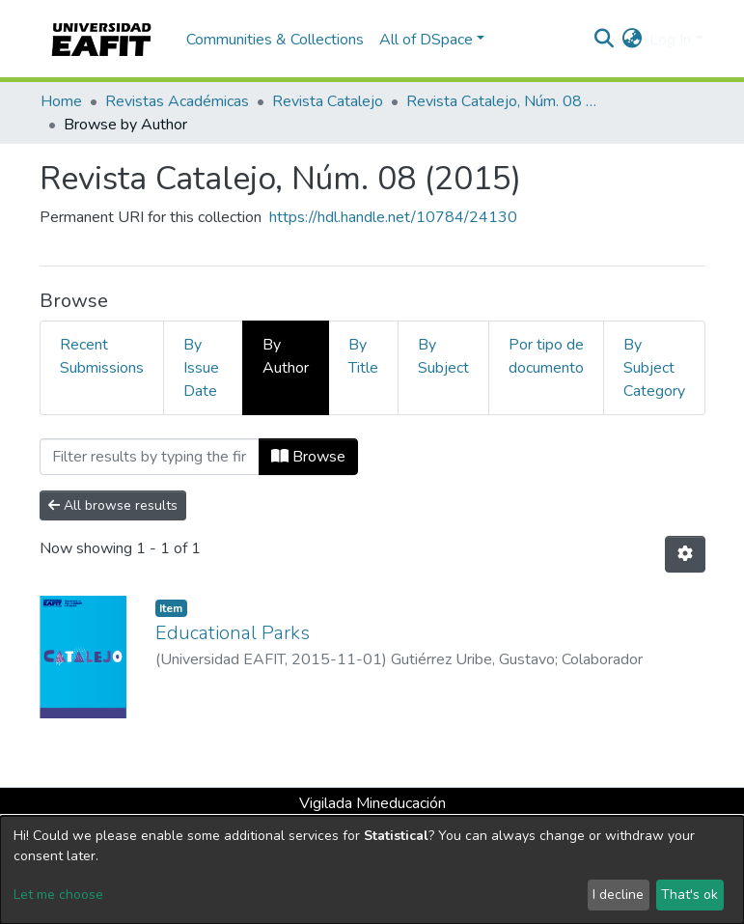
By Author (285, 356)
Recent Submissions (102, 356)
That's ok (689, 894)
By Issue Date (201, 368)
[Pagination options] (685, 554)
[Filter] (150, 456)
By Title (363, 356)
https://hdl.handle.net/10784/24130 (393, 217)
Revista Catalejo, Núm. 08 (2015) (502, 101)
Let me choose (58, 894)
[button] (632, 39)
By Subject (443, 356)
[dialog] (372, 870)
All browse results (113, 505)
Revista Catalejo (327, 101)
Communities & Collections (275, 39)
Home (61, 101)
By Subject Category (654, 368)
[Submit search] (604, 39)
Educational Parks (232, 633)
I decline (618, 894)
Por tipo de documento (546, 356)
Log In (670, 39)
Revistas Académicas (177, 101)
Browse (308, 456)
